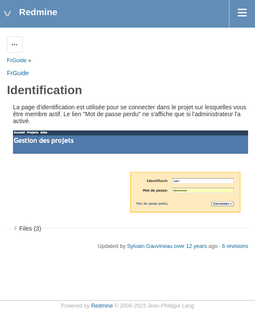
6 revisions (235, 246)
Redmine (102, 306)
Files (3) (30, 228)
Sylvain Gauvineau (149, 246)
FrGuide (17, 60)
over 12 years (190, 246)
